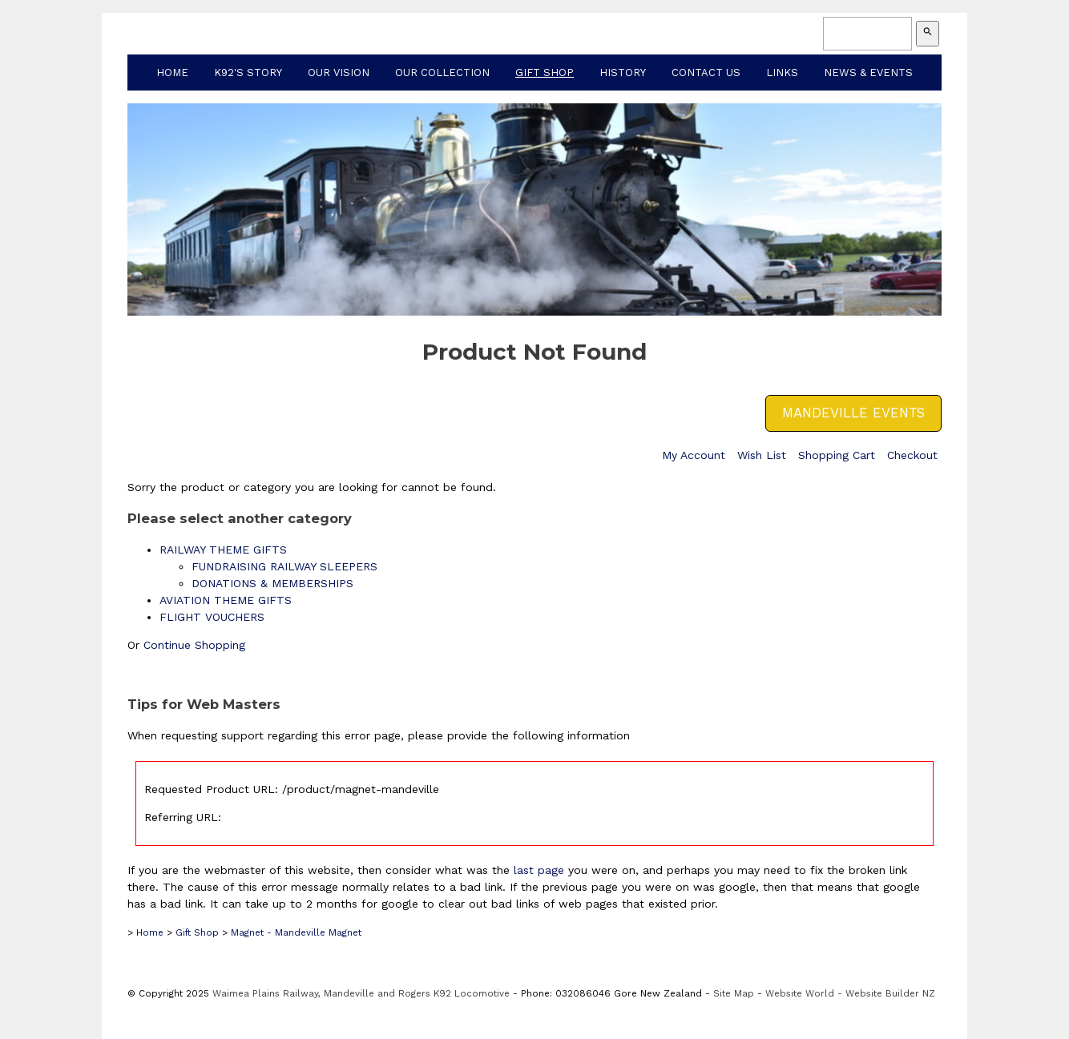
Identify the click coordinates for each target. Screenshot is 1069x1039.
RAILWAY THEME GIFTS (223, 549)
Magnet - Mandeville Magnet (296, 932)
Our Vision (338, 72)
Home (172, 72)
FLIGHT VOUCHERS (211, 616)
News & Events (868, 72)
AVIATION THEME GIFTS (225, 600)
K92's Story (248, 72)
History (622, 72)
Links (782, 72)
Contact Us (706, 72)
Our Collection (442, 72)
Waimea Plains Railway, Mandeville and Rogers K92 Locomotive (361, 993)
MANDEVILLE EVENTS (853, 413)
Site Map (733, 993)
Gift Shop (544, 72)
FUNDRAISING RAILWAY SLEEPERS (284, 566)
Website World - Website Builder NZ (850, 993)
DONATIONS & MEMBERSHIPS (272, 583)
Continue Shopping (194, 644)
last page (539, 870)
